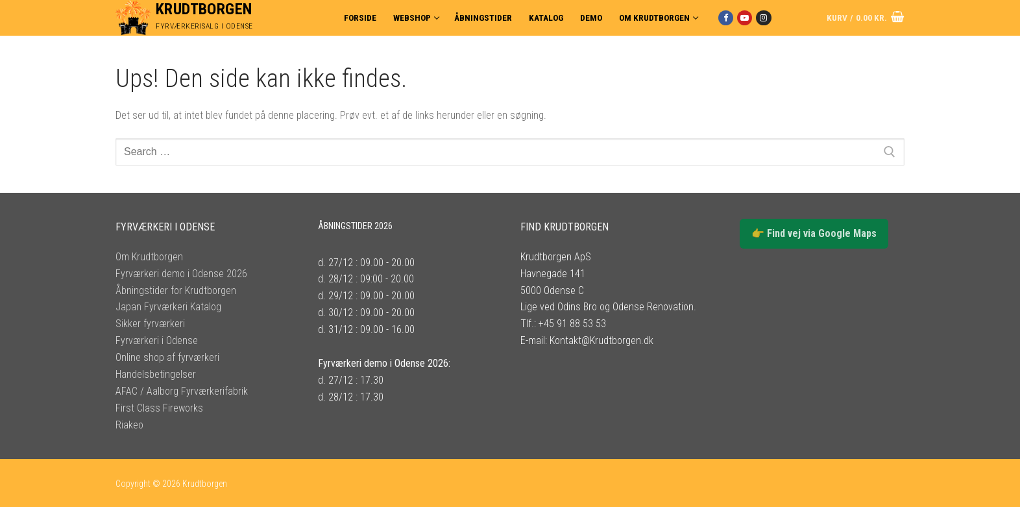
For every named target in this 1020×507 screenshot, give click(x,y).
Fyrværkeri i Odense (156, 340)
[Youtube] (744, 17)
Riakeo (129, 425)
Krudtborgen (204, 9)
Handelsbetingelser (155, 374)
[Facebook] (725, 17)
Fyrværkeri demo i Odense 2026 (181, 273)
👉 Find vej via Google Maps (814, 233)
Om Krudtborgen (149, 257)
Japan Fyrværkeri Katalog (168, 307)
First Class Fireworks (159, 408)
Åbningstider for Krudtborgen (175, 290)
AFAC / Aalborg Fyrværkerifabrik (181, 391)
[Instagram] (763, 17)
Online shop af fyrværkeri (167, 357)
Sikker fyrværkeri (150, 323)
